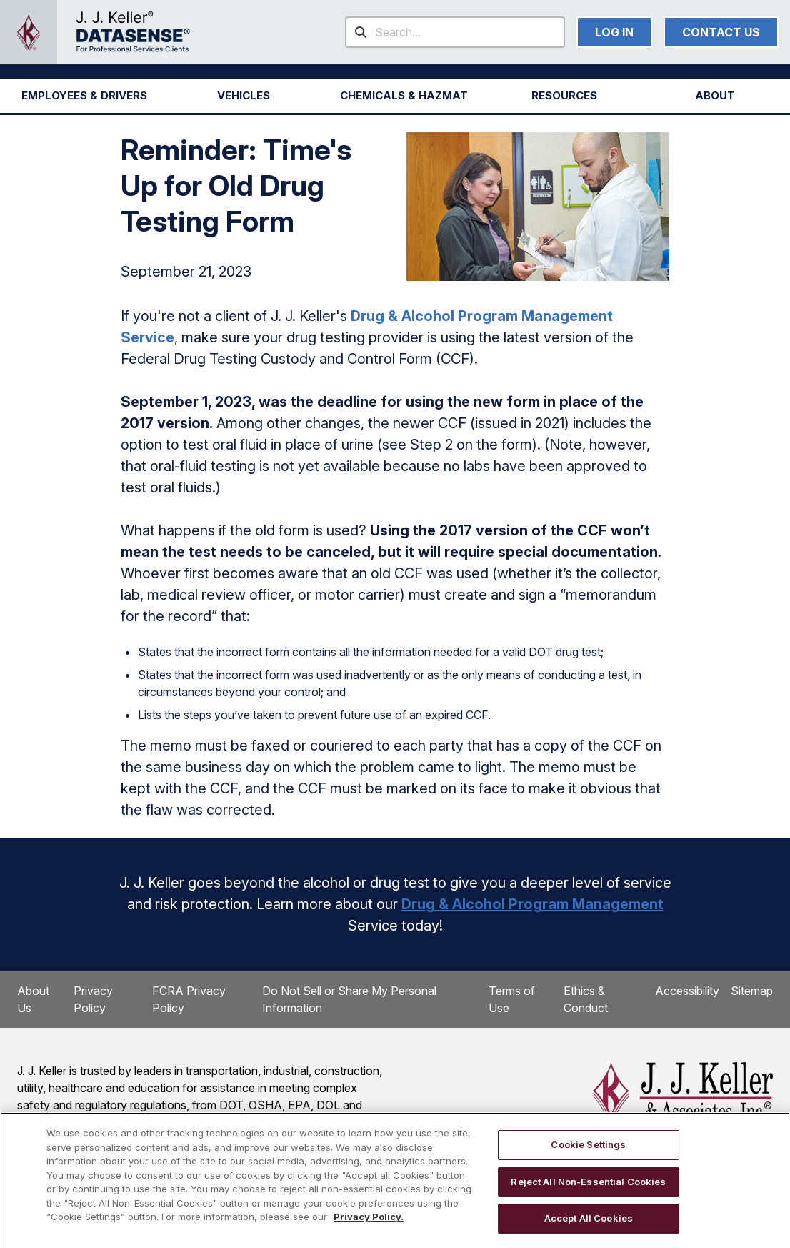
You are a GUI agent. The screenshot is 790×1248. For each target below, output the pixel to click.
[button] (84, 96)
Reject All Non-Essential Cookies (588, 1181)
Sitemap (752, 991)
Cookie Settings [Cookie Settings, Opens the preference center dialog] (588, 1144)
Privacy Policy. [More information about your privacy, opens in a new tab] (369, 1216)
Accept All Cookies (588, 1218)
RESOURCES (564, 95)
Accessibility (687, 991)
